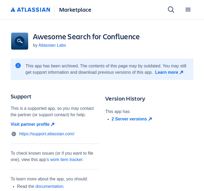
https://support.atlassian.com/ (46, 134)
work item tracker (66, 159)
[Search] (171, 9)
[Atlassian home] (30, 10)
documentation (49, 186)
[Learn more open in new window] (170, 72)
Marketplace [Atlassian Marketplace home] (75, 9)
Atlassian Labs (52, 45)
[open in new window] (152, 119)
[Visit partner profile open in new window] (55, 124)
